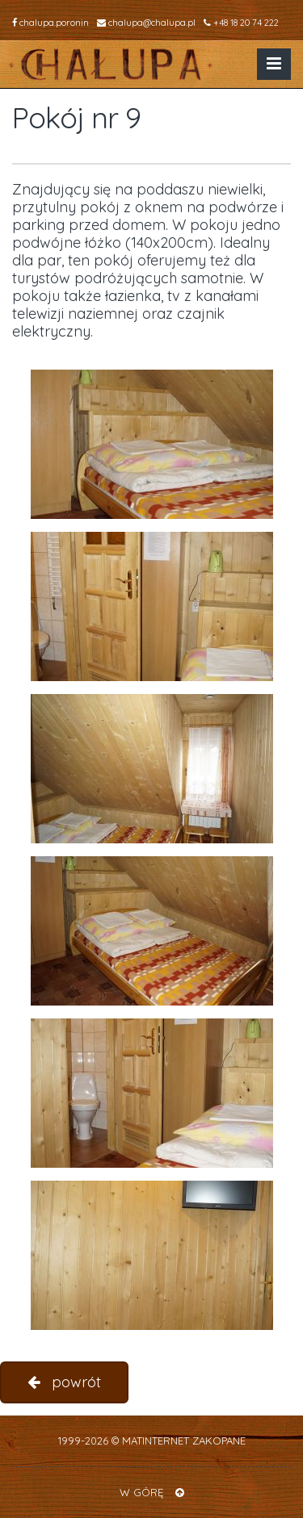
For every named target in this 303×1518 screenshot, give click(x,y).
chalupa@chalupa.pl (146, 22)
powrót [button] (64, 1382)
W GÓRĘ (152, 1492)
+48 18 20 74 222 (241, 22)
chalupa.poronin (50, 22)
